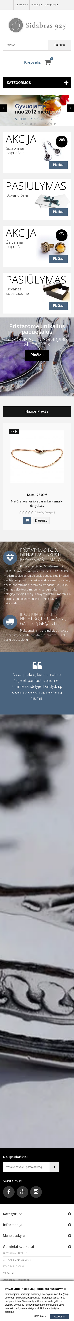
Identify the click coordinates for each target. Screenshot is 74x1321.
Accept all (59, 1316)
